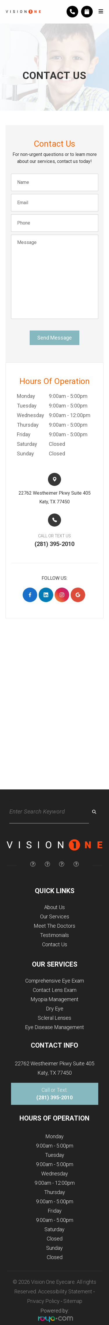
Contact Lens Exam (54, 990)
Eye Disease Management (54, 1027)
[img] (32, 864)
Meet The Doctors (54, 926)
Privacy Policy (43, 1301)
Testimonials (54, 935)
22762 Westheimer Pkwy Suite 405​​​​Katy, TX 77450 (55, 497)
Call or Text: (54, 1093)
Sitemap (72, 1301)
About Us (54, 907)
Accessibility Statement (65, 1291)
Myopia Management (54, 999)
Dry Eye (54, 1009)
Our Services (54, 916)
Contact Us (54, 944)
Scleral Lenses (54, 1018)
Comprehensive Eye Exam (54, 981)
